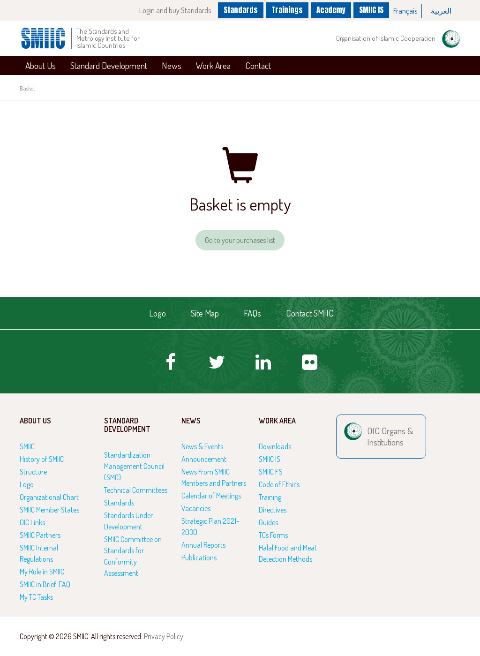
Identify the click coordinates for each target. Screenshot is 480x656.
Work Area (213, 65)
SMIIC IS (371, 9)
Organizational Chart (49, 497)
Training (270, 497)
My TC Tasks (36, 597)
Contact (258, 65)
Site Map (205, 313)
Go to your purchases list (240, 240)
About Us (40, 65)
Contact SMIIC (310, 313)
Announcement (203, 459)
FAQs (252, 313)
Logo (157, 313)
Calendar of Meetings (211, 495)
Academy (330, 9)
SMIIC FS (271, 471)
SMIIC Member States (49, 509)
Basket (27, 88)
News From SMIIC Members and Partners (213, 477)
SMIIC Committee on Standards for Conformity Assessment (133, 556)
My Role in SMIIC (42, 571)
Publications (199, 557)
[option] (405, 11)
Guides (268, 522)
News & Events (202, 446)
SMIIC (27, 446)
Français (405, 10)
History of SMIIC (42, 459)
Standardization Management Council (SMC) (134, 466)
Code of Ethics (279, 484)
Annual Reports (203, 545)
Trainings (287, 9)
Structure (33, 471)
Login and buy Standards (175, 10)
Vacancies (195, 508)
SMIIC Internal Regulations (39, 553)
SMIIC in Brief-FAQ (45, 584)
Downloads (275, 446)
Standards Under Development (128, 521)
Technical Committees (135, 490)
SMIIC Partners (40, 535)
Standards (241, 9)
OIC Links (32, 522)
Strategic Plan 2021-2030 (210, 526)
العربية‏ (441, 10)
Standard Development (108, 65)
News (171, 65)
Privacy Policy (163, 636)
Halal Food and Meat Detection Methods (288, 553)
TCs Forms (273, 535)
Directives (272, 509)
